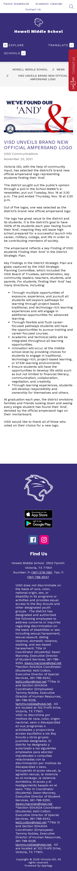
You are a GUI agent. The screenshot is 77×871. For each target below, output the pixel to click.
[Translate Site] (60, 45)
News (61, 69)
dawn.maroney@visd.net (42, 663)
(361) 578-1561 (41, 572)
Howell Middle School (30, 69)
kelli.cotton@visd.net (30, 681)
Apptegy (46, 865)
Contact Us (33, 9)
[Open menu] (13, 45)
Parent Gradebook (16, 3)
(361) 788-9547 (38, 577)
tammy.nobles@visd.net (33, 704)
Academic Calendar (49, 3)
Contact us (73, 65)
